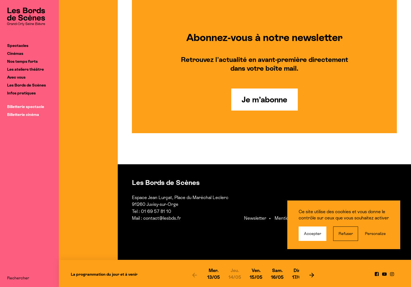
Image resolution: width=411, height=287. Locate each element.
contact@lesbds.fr (162, 218)
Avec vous (16, 77)
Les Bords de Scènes (26, 85)
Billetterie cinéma (23, 114)
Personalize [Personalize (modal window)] (375, 233)
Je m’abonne (264, 99)
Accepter (312, 233)
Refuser (346, 233)
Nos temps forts (22, 61)
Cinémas (15, 53)
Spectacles (17, 45)
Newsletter (255, 218)
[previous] (194, 274)
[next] (312, 274)
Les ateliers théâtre (25, 69)
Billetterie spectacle (25, 106)
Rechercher (18, 278)
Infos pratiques (21, 93)
